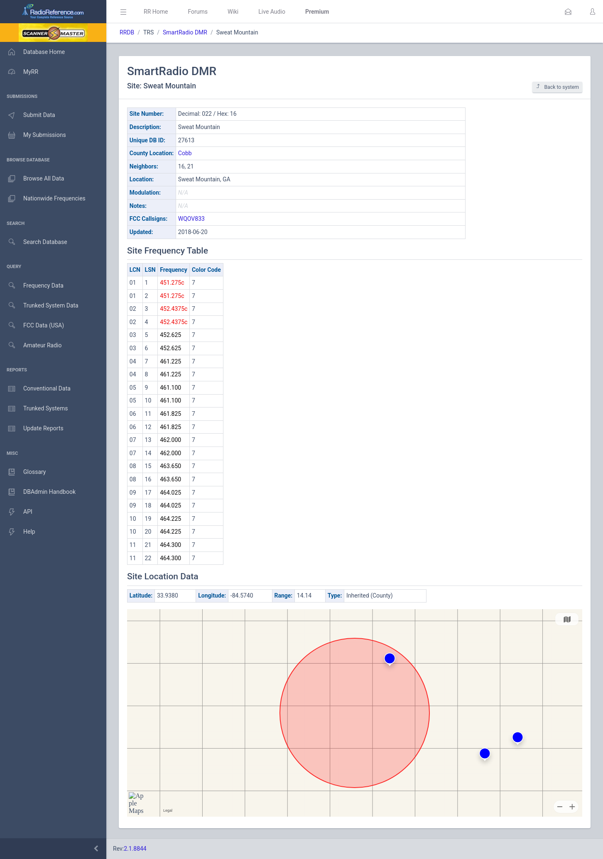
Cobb (185, 153)
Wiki (233, 11)
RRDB (127, 32)
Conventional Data (35, 389)
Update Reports (32, 428)
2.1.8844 (135, 848)
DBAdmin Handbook (38, 492)
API (16, 512)
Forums (198, 11)
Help (17, 532)
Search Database (33, 242)
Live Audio (271, 11)
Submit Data (27, 115)
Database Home (32, 52)
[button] (568, 11)
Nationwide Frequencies (43, 199)
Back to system (557, 87)
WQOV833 (191, 218)
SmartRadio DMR (185, 32)
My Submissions (33, 135)
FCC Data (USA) (32, 325)
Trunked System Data (39, 305)
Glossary (23, 472)
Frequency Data (32, 285)
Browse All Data (32, 179)
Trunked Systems (34, 408)
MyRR (19, 72)
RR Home (156, 11)
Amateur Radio (31, 345)
